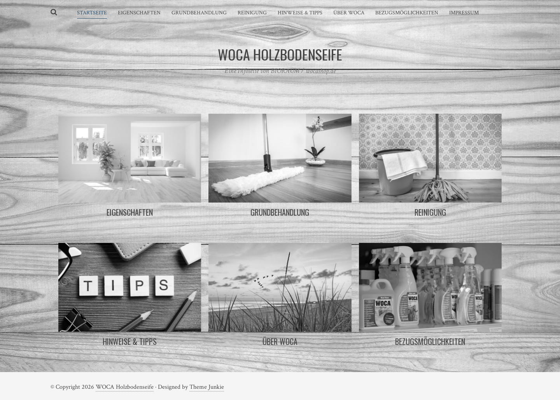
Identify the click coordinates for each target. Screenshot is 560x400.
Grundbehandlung (199, 12)
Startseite (92, 12)
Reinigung (252, 12)
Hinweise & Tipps (300, 12)
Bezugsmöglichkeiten (406, 12)
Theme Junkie (206, 387)
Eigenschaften (139, 12)
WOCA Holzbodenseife (125, 387)
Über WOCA (348, 12)
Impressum (464, 12)
